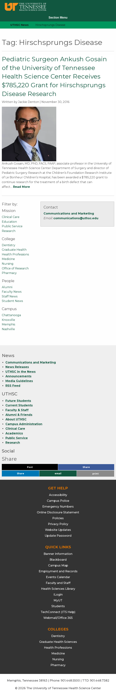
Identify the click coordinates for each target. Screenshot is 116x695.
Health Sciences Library (58, 588)
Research (8, 231)
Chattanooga (11, 315)
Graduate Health (14, 249)
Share (92, 468)
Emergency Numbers (58, 506)
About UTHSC (16, 419)
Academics (14, 433)
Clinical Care (10, 217)
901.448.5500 (70, 680)
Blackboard (58, 559)
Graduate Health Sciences (58, 642)
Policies (58, 518)
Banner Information (58, 554)
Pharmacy (9, 273)
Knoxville (8, 320)
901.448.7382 (99, 680)
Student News (12, 301)
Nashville (8, 329)
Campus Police (58, 500)
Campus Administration (23, 424)
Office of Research (15, 268)
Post (34, 468)
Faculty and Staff (58, 583)
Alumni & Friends (18, 414)
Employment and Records (58, 571)
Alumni (7, 287)
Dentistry (8, 245)
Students (58, 606)
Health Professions (15, 254)
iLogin (58, 594)
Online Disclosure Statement (58, 512)
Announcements (18, 376)
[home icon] (2, 25)
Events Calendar (58, 577)
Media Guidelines (19, 381)
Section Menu (57, 17)
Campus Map (58, 565)
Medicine (8, 259)
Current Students (19, 405)
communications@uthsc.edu (75, 218)
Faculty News (11, 291)
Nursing (7, 263)
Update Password (58, 535)
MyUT (58, 600)
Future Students (18, 400)
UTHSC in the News (20, 371)
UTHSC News (19, 25)
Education (9, 221)
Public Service (12, 226)
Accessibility (58, 495)
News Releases (17, 367)
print (95, 473)
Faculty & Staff (17, 410)
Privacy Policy (58, 524)
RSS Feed (12, 385)
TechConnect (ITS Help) (58, 612)
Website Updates (58, 530)
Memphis (8, 324)
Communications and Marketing (69, 213)
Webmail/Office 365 (58, 618)
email (58, 473)
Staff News (9, 296)
